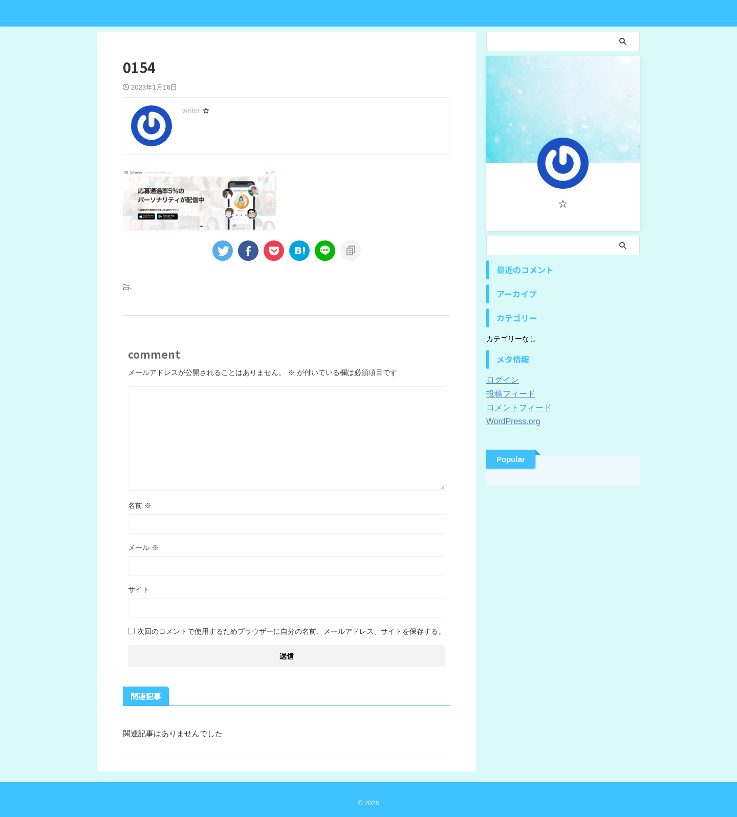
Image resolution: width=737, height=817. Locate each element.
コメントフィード (515, 408)
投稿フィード (507, 394)
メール (143, 547)
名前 (139, 505)
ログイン (500, 380)
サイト (138, 589)
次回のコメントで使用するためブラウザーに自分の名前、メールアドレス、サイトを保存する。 (291, 631)
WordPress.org (510, 421)
